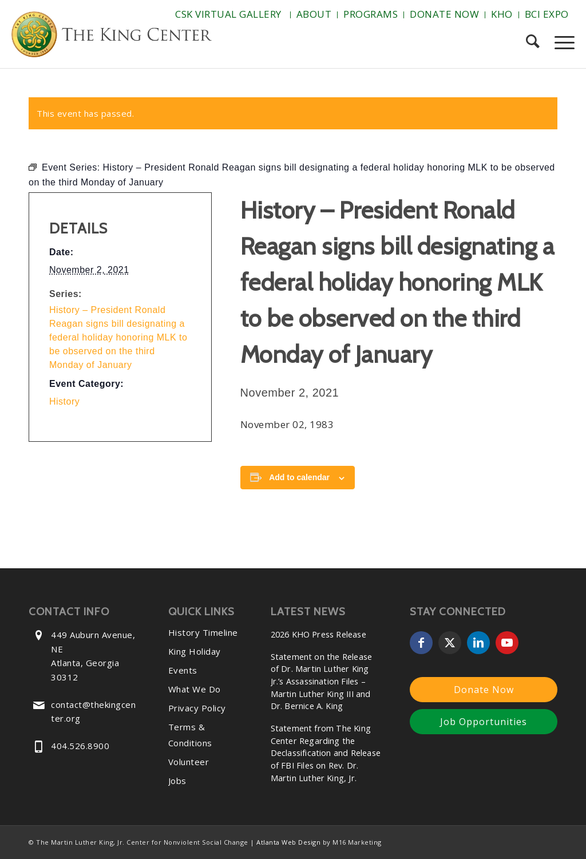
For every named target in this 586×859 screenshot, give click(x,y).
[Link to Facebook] (421, 642)
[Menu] (561, 42)
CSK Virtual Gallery (228, 14)
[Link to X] (449, 642)
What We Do (194, 689)
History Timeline (203, 632)
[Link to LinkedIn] (478, 642)
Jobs (177, 780)
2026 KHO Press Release (318, 634)
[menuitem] (229, 14)
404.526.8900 (80, 745)
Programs (370, 14)
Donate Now (444, 14)
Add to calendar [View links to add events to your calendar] (299, 477)
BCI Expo (547, 14)
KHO (502, 14)
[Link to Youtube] (507, 642)
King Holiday (194, 651)
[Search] (532, 42)
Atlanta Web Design (288, 842)
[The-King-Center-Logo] (111, 36)
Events (182, 670)
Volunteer (188, 761)
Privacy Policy (197, 708)
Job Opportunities (483, 721)
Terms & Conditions (190, 735)
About (314, 14)
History (64, 401)
